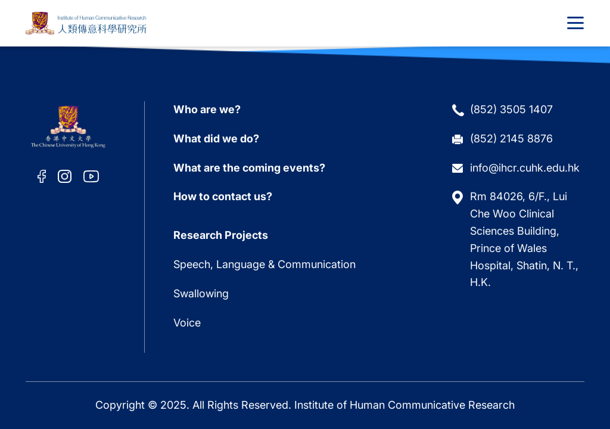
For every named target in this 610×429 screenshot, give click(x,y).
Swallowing (201, 291)
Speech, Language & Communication (264, 262)
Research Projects (220, 233)
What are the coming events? (249, 166)
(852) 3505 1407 (511, 107)
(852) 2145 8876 (511, 136)
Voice (187, 321)
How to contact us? (222, 195)
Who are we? (207, 107)
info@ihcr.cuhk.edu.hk (525, 166)
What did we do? (216, 136)
